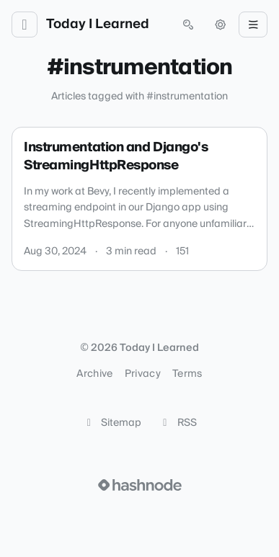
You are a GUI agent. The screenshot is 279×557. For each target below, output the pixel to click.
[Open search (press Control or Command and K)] (188, 24)
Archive (94, 374)
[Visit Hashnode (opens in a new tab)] (140, 485)
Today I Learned (97, 24)
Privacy (143, 374)
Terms (187, 374)
